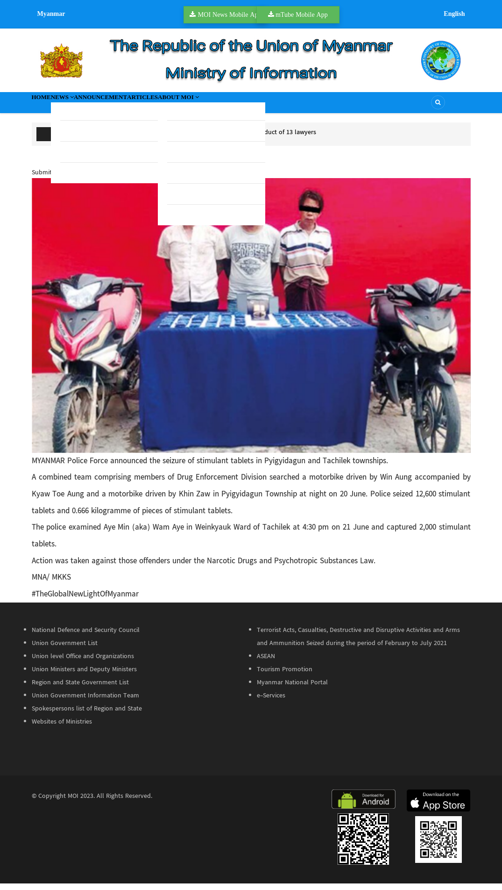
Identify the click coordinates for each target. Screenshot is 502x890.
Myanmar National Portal (292, 689)
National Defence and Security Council (86, 637)
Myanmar (51, 13)
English (454, 13)
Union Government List (65, 650)
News (87, 105)
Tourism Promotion (284, 676)
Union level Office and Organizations (83, 663)
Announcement (145, 105)
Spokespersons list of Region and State (87, 716)
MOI (73, 803)
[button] (251, 322)
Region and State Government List (80, 689)
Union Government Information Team (85, 702)
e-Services (271, 702)
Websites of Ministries (62, 729)
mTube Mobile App (302, 14)
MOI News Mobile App (230, 14)
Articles (206, 105)
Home (49, 105)
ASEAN (266, 663)
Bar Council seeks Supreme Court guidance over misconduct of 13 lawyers (211, 139)
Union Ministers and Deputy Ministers (84, 676)
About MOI (262, 105)
